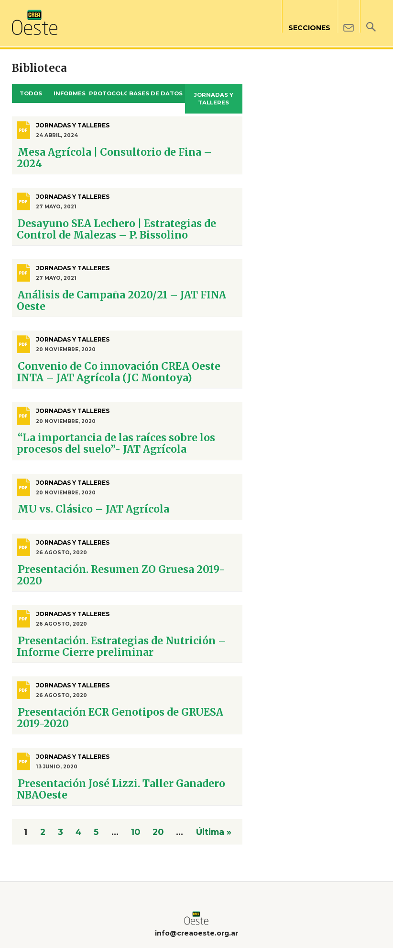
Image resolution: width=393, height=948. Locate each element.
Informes (70, 93)
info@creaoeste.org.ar (196, 933)
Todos (31, 93)
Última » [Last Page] (213, 832)
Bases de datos (156, 93)
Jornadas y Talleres (213, 98)
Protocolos (108, 93)
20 (158, 832)
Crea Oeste (34, 22)
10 (135, 832)
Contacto (348, 16)
